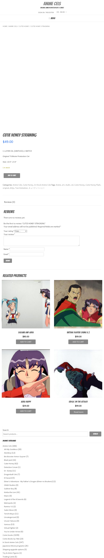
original (6, 166)
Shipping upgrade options (13, 528)
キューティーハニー (37, 166)
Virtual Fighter (9, 507)
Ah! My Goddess (10, 428)
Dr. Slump (8, 449)
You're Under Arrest (12, 510)
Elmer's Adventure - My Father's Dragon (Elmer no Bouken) (28, 460)
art (63, 163)
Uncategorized (10, 496)
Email (6, 233)
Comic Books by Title (11, 517)
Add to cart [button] (25, 320)
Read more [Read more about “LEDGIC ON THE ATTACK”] (78, 390)
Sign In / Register (46, 12)
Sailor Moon (9, 489)
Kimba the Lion (10, 471)
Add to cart (12, 154)
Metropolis (8, 482)
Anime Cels (52, 3)
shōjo (12, 166)
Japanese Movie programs (13, 525)
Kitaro (6, 475)
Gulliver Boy (9, 467)
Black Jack (8, 439)
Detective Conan (11, 446)
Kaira (20, 555)
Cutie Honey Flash (93, 163)
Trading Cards (8, 535)
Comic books (8, 514)
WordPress (97, 555)
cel (72, 163)
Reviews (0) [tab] (9, 181)
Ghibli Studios (9, 464)
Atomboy (7, 432)
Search (6, 409)
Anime (58, 163)
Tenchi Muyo (9, 492)
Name (7, 228)
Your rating (9, 210)
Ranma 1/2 (8, 485)
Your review (9, 213)
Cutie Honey (24, 26)
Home (5, 26)
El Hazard (8, 457)
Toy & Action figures (11, 532)
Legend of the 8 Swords (13, 478)
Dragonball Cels (10, 453)
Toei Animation (21, 166)
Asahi (68, 163)
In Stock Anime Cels (42, 163)
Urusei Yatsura (10, 499)
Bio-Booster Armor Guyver (15, 435)
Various (7, 503)
